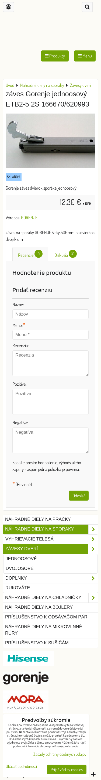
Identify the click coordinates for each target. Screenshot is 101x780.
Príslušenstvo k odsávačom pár (46, 617)
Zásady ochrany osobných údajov (59, 754)
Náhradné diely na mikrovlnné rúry (43, 630)
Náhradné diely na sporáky (51, 529)
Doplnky (51, 578)
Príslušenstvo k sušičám (37, 642)
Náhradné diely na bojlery (39, 607)
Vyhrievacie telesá (51, 539)
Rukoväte (17, 587)
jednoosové (21, 558)
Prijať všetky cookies (67, 769)
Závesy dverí (51, 549)
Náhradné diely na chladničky (51, 598)
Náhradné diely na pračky (38, 519)
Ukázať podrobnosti (21, 766)
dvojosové (19, 568)
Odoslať (78, 495)
